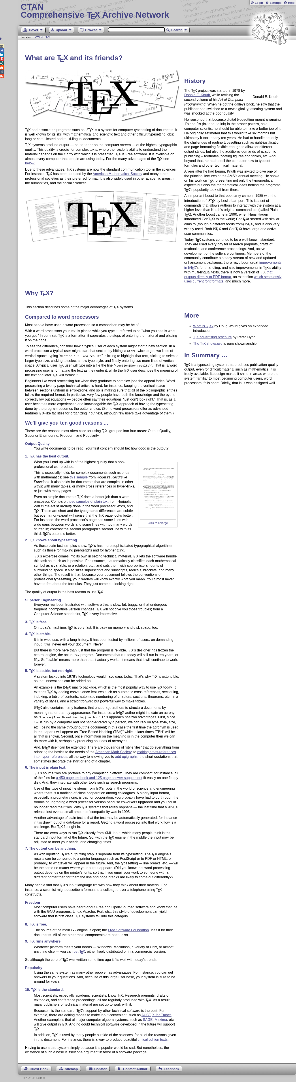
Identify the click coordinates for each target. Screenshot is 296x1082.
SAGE (148, 1016)
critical (143, 1036)
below (29, 163)
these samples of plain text (87, 500)
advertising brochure (212, 337)
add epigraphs (126, 754)
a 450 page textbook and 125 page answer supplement (99, 775)
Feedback (171, 1066)
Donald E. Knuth (197, 95)
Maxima (161, 1016)
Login (259, 2)
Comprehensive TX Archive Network (157, 11)
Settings (275, 2)
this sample (79, 476)
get (79, 948)
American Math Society (113, 749)
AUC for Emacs (156, 1012)
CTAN (39, 37)
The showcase (207, 343)
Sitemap (71, 1066)
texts (164, 1036)
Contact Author (135, 1066)
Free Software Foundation (128, 927)
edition (154, 1036)
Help (291, 2)
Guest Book (39, 1066)
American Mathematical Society (117, 174)
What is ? (203, 326)
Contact (100, 1066)
